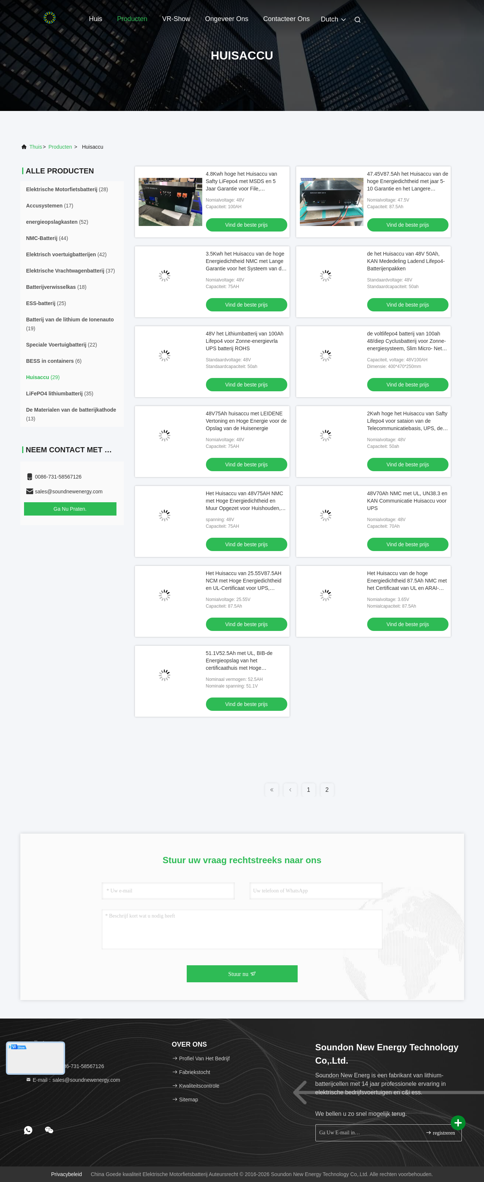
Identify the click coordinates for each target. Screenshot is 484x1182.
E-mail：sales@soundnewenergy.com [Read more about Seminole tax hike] (73, 1080)
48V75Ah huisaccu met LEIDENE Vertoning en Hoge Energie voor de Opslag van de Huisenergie (246, 421)
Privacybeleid (66, 1174)
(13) (71, 414)
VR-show (176, 19)
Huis (95, 19)
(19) (70, 324)
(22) (61, 345)
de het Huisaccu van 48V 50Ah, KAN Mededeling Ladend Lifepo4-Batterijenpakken (406, 261)
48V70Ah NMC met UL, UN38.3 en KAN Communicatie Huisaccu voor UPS (407, 500)
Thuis (36, 147)
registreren (440, 1132)
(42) (66, 254)
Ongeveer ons (226, 19)
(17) (50, 206)
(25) (46, 303)
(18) (56, 287)
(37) (70, 271)
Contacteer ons (286, 19)
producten (60, 147)
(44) (47, 238)
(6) (54, 361)
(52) (57, 222)
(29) (43, 377)
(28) (67, 189)
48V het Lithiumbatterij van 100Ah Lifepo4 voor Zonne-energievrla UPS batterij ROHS (245, 341)
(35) (60, 393)
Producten (132, 19)
